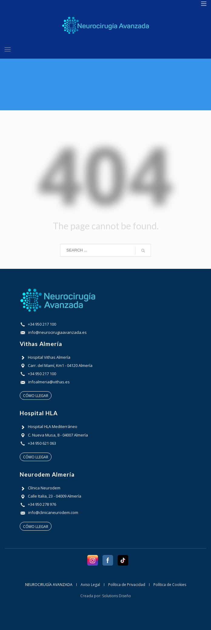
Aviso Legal (90, 584)
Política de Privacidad (126, 584)
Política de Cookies (169, 584)
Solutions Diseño (116, 595)
